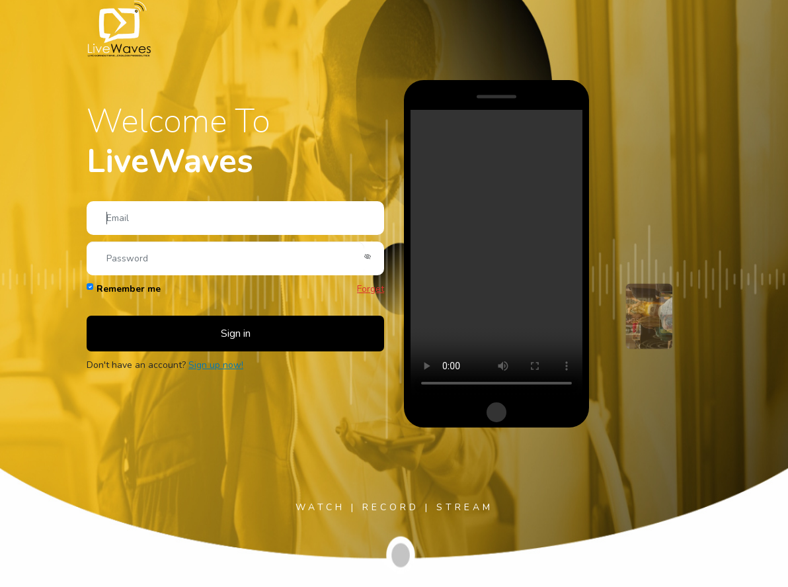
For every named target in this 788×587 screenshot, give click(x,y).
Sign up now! (215, 365)
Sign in (236, 333)
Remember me (129, 289)
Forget (370, 289)
